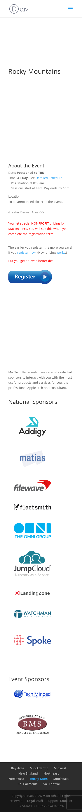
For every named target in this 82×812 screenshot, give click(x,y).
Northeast (51, 773)
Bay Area (17, 768)
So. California (28, 784)
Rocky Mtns (39, 779)
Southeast (61, 779)
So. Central (51, 784)
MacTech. (50, 796)
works (61, 252)
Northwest (16, 779)
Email (64, 801)
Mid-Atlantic (39, 768)
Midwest (60, 768)
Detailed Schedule (49, 178)
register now (26, 252)
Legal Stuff (35, 801)
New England (28, 773)
